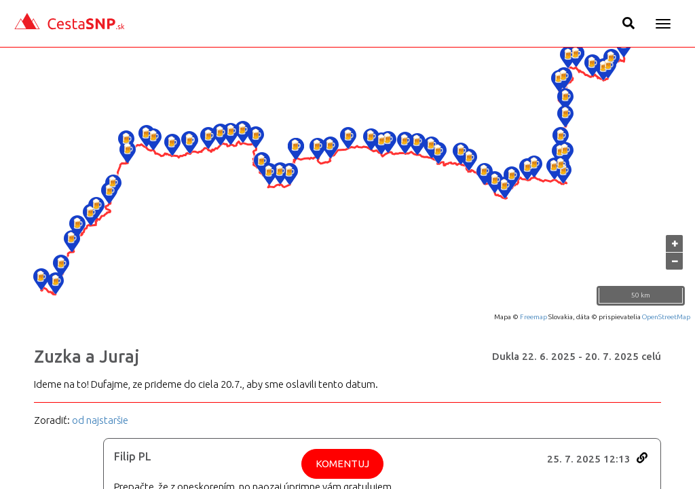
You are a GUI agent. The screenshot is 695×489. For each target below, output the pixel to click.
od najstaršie (100, 420)
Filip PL (132, 456)
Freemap (533, 317)
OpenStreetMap (666, 317)
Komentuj (342, 463)
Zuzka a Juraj (87, 356)
